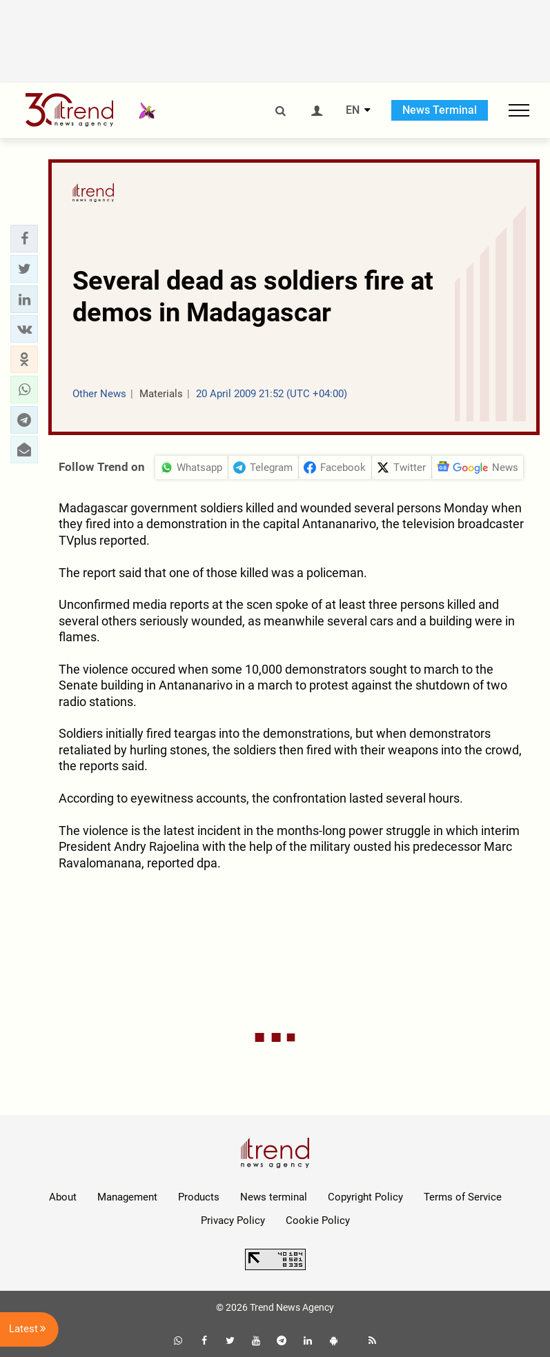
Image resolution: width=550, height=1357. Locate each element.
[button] (24, 239)
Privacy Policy (233, 1220)
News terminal (273, 1197)
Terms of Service (463, 1197)
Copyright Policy (365, 1197)
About (63, 1197)
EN (353, 110)
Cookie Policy (318, 1220)
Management (127, 1197)
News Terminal (439, 110)
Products (198, 1197)
